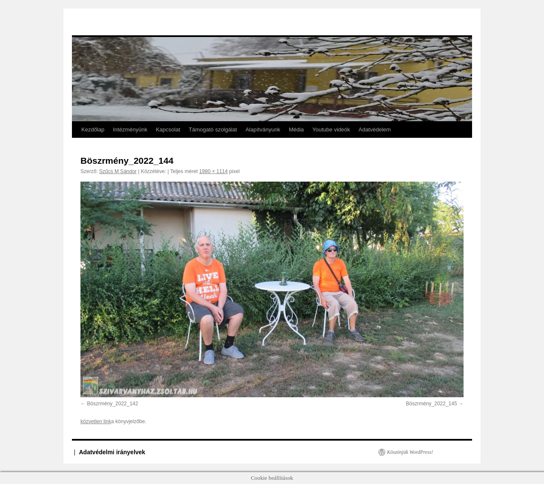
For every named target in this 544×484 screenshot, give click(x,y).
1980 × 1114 (213, 171)
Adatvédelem (374, 129)
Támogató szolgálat (213, 129)
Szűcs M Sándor (118, 171)
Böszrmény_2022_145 (431, 404)
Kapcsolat (168, 129)
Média (296, 129)
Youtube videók (331, 129)
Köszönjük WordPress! (410, 452)
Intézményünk (130, 129)
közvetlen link (95, 421)
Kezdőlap (92, 129)
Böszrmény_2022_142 (112, 404)
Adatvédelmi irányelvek (112, 452)
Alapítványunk (263, 129)
